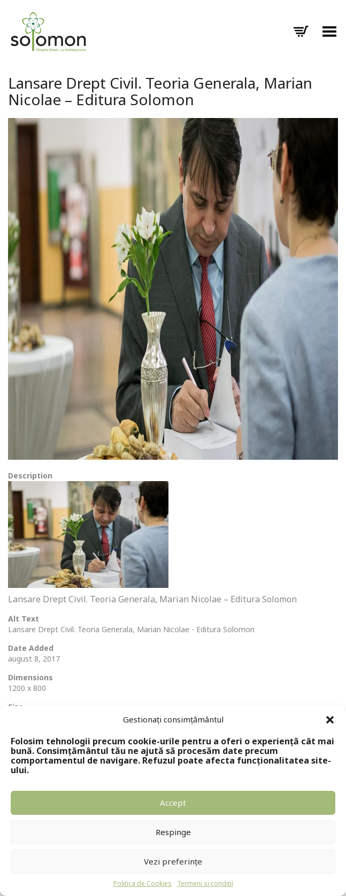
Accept (173, 802)
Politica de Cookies (142, 883)
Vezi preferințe (173, 861)
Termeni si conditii (205, 883)
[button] (330, 719)
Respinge (173, 832)
